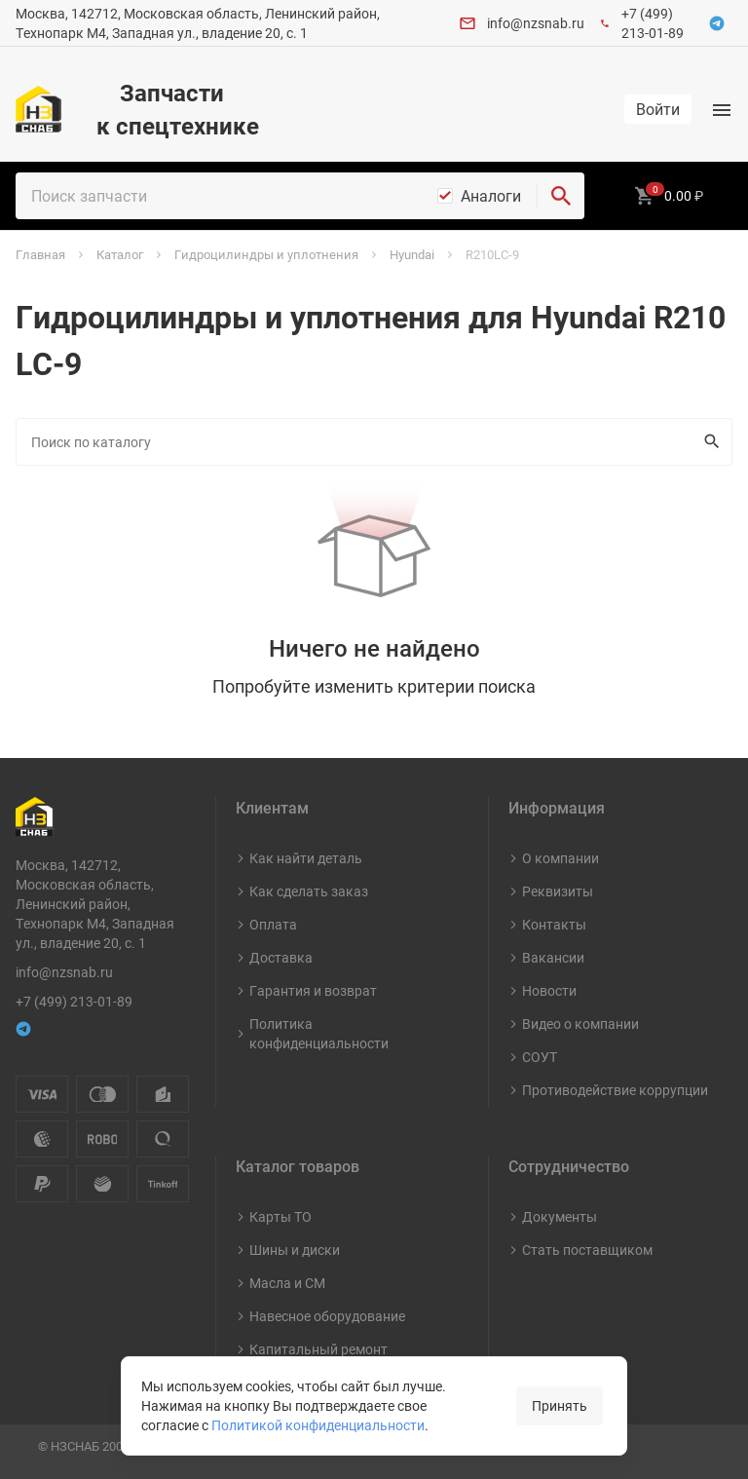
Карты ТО (280, 1216)
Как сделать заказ (308, 891)
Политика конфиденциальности (319, 1033)
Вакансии (553, 957)
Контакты (554, 924)
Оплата (273, 924)
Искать (707, 441)
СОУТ (539, 1056)
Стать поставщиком (587, 1249)
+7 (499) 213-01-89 (652, 23)
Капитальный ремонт (318, 1349)
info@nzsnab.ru (535, 23)
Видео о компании (580, 1023)
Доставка (281, 957)
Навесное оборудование (327, 1316)
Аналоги (491, 196)
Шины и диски (294, 1249)
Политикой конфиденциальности (318, 1425)
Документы (559, 1216)
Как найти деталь (305, 858)
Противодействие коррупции (615, 1090)
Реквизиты (557, 891)
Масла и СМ (287, 1282)
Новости (549, 990)
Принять (559, 1405)
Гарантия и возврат (313, 990)
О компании (560, 858)
